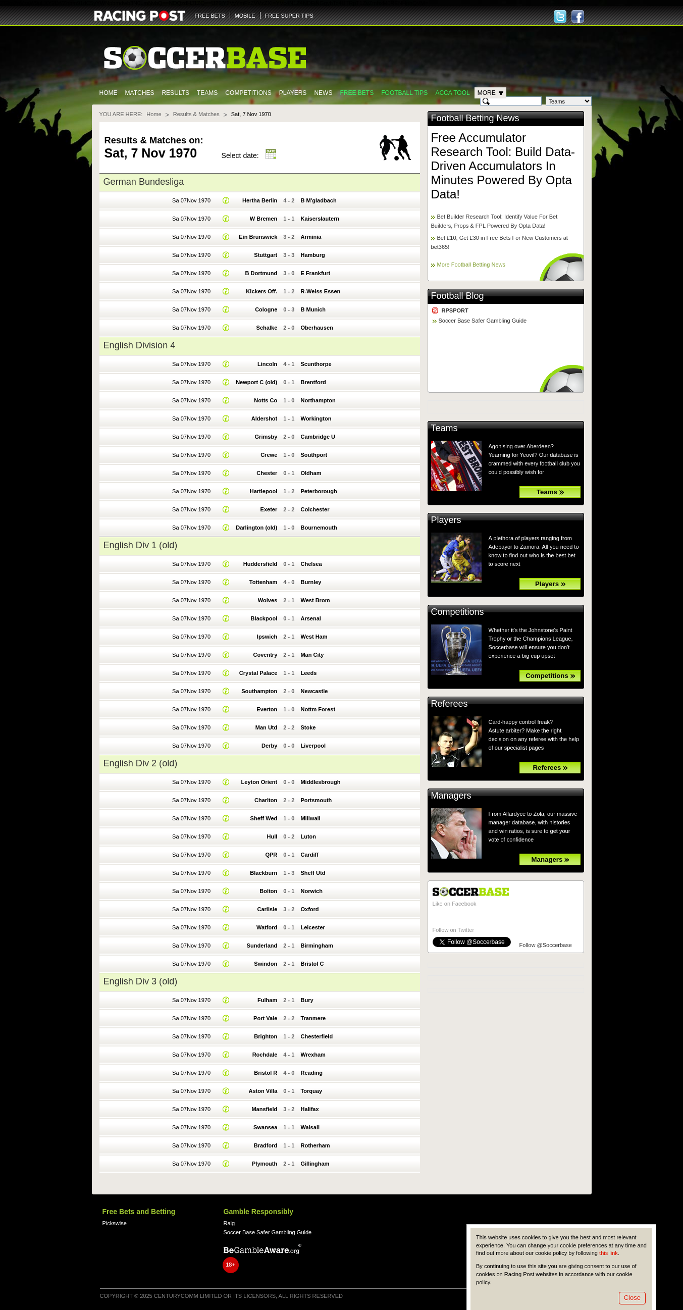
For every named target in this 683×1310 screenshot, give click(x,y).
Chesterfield (316, 1036)
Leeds (308, 673)
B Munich (313, 309)
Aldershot (264, 418)
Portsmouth (316, 800)
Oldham (310, 473)
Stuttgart (265, 255)
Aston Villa (262, 1091)
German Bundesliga (143, 182)
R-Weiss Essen (320, 291)
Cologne (266, 309)
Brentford (313, 382)
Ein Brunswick (258, 237)
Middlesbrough (320, 782)
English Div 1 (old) (140, 545)
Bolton (268, 891)
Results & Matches (196, 114)
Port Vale (265, 1018)
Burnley (310, 582)
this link (608, 1253)
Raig (229, 1223)
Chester (266, 473)
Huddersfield (260, 564)
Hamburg (312, 255)
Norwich (311, 891)
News (323, 92)
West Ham (313, 637)
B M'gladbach (318, 200)
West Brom (315, 600)
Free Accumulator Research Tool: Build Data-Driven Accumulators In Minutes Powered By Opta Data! (503, 166)
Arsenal (310, 618)
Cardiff (309, 855)
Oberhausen (316, 328)
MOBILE (245, 16)
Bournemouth (318, 528)
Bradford (266, 1145)
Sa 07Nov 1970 (191, 200)
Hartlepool (264, 491)
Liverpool (313, 746)
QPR (271, 855)
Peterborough (318, 491)
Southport (313, 455)
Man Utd (266, 727)
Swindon (265, 964)
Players (293, 92)
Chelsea (311, 564)
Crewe (268, 455)
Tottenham (263, 582)
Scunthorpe (315, 364)
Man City (312, 655)
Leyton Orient (259, 782)
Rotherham (315, 1145)
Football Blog (457, 296)
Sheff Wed (264, 818)
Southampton (259, 691)
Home (108, 92)
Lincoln (267, 364)
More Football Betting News (471, 264)
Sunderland (262, 945)
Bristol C (312, 964)
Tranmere (313, 1018)
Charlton (265, 800)
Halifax (309, 1109)
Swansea (265, 1127)
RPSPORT (455, 310)
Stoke (308, 727)
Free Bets (357, 92)
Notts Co (265, 400)
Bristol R (265, 1073)
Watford (266, 927)
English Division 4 (139, 345)
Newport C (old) (256, 382)
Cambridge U (317, 437)
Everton (266, 709)
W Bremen (264, 219)
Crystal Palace (258, 673)
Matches (139, 92)
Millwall (310, 818)
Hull (272, 836)
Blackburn (263, 873)
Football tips (404, 92)
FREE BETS (210, 16)
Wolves (267, 600)
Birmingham (316, 945)
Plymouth (264, 1164)
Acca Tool (452, 92)
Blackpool (264, 618)
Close (632, 1297)
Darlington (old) (256, 528)
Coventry (265, 655)
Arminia (310, 237)
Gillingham (314, 1164)
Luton (308, 836)
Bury (306, 1000)
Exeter (269, 509)
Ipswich (267, 637)
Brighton (265, 1036)
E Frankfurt (315, 273)
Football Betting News (475, 118)
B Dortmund (261, 273)
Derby (269, 746)
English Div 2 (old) (140, 763)
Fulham (267, 1000)
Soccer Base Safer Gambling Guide (483, 321)
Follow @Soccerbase (545, 945)
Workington (315, 418)
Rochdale (265, 1055)
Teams (207, 92)
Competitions (248, 92)
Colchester (314, 509)
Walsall (310, 1127)
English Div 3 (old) (140, 981)
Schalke (267, 328)
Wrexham (312, 1055)
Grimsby (266, 437)
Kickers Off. (261, 291)
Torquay (311, 1091)
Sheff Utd (312, 873)
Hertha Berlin (259, 200)
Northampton (317, 400)
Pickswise (114, 1223)
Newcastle (314, 691)
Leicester (312, 927)
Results (175, 92)
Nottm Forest (317, 709)
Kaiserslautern (319, 219)
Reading (311, 1073)
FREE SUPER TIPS (289, 16)
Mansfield (264, 1109)
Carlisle (267, 909)
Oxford (309, 909)
